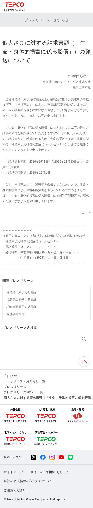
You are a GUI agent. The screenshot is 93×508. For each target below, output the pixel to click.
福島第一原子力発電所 (21, 292)
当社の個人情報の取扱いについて (28, 481)
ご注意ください (15, 490)
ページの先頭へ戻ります (84, 361)
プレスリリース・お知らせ (46, 20)
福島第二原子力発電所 (21, 299)
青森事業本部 (15, 314)
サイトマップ (13, 472)
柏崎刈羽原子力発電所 (21, 307)
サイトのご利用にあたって (50, 472)
